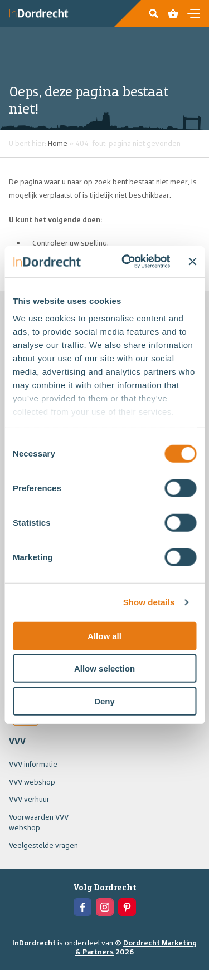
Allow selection (104, 668)
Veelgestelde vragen (43, 845)
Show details (149, 602)
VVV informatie (33, 764)
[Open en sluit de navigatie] (193, 13)
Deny (104, 701)
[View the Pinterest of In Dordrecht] (127, 907)
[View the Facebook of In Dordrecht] (82, 907)
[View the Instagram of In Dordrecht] (105, 907)
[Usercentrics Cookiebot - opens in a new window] (126, 261)
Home (57, 143)
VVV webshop (32, 782)
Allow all (104, 635)
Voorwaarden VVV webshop (39, 822)
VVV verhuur (29, 799)
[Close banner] (192, 262)
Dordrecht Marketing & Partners (136, 947)
